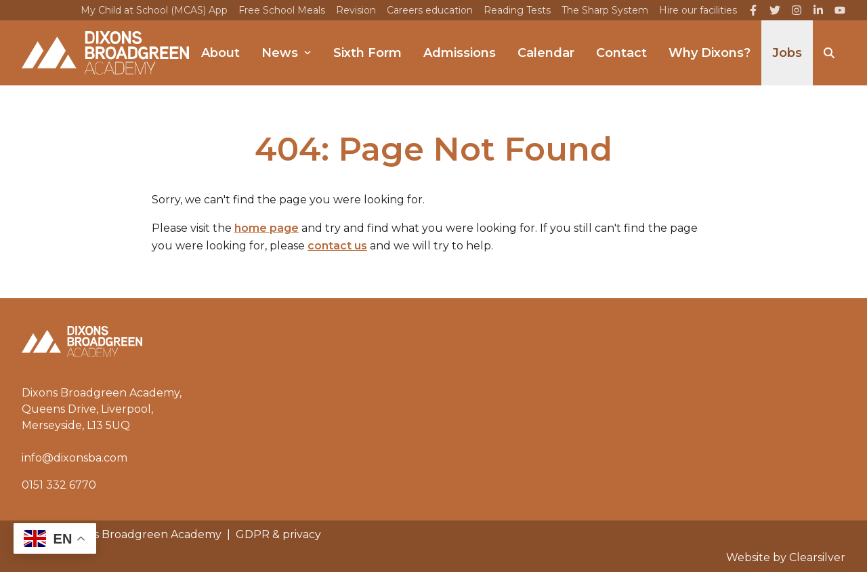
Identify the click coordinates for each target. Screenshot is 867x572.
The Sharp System (605, 10)
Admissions (459, 52)
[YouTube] (839, 10)
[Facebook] (753, 10)
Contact (621, 52)
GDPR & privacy (278, 534)
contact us (337, 245)
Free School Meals (281, 10)
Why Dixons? (709, 52)
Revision (356, 10)
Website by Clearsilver (785, 557)
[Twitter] (774, 10)
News (286, 52)
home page (266, 228)
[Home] (105, 52)
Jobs (787, 52)
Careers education (430, 10)
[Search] (829, 52)
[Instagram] (796, 10)
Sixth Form (367, 52)
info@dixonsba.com (74, 457)
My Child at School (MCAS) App (154, 10)
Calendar (545, 52)
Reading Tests (517, 10)
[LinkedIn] (818, 10)
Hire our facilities (698, 10)
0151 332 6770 (59, 484)
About (220, 52)
